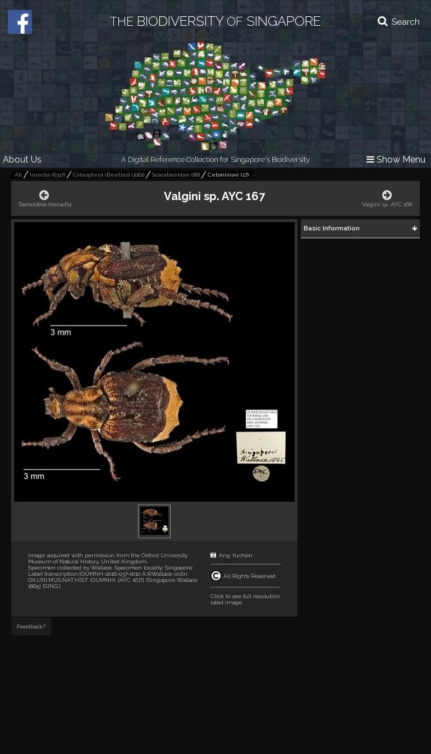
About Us (22, 159)
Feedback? (31, 626)
